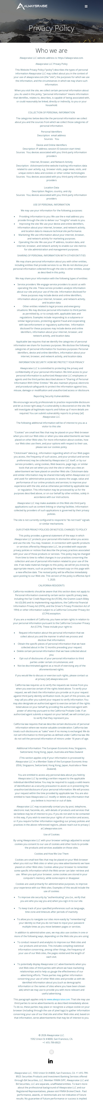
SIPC (63, 1080)
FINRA (57, 1080)
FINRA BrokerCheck (69, 1091)
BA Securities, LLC (33, 1080)
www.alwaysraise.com (58, 999)
